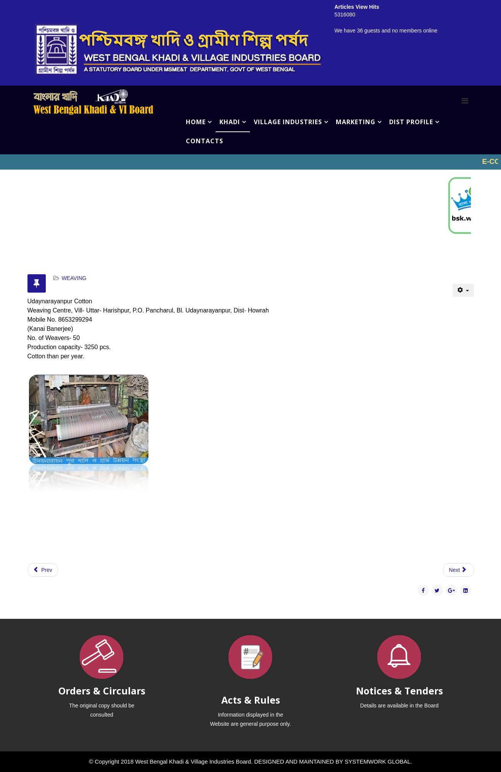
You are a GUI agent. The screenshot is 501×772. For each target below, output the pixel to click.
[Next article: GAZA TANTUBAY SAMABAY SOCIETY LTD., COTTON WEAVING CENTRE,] (458, 570)
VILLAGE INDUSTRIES (288, 122)
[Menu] (465, 100)
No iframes (250, 162)
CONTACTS (204, 141)
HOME (196, 122)
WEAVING (73, 278)
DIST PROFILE (411, 122)
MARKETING (355, 122)
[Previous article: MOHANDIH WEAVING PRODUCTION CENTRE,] (42, 570)
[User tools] (463, 290)
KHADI (229, 122)
